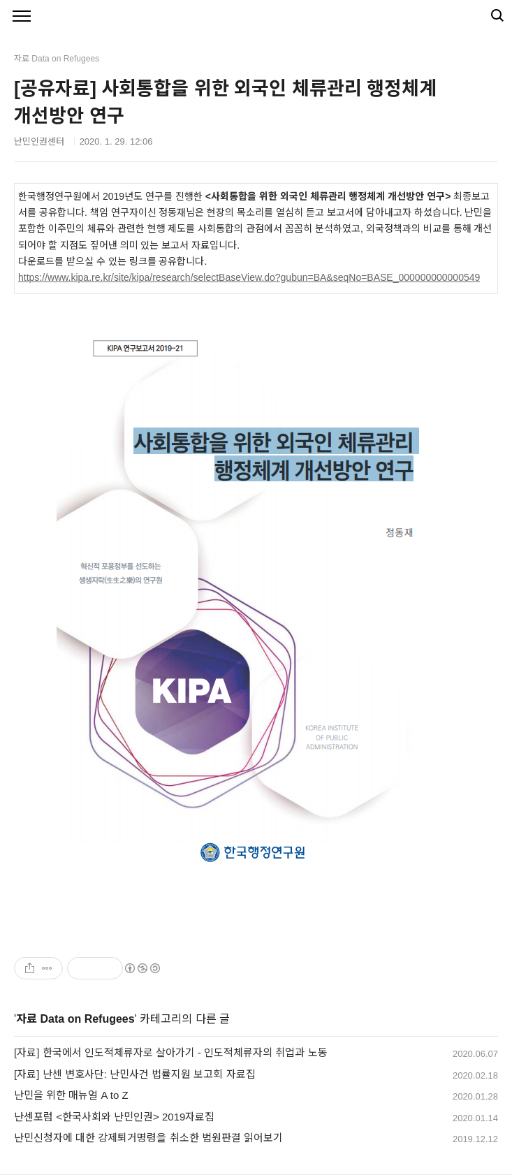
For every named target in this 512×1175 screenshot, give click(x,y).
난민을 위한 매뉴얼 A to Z (71, 1095)
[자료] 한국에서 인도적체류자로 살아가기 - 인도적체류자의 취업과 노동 (171, 1052)
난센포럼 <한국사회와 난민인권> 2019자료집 (114, 1117)
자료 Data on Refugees (75, 1019)
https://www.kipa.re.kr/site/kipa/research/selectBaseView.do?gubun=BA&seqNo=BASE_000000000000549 (249, 277)
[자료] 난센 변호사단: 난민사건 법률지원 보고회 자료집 (135, 1074)
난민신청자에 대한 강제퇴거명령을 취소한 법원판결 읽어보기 (148, 1138)
